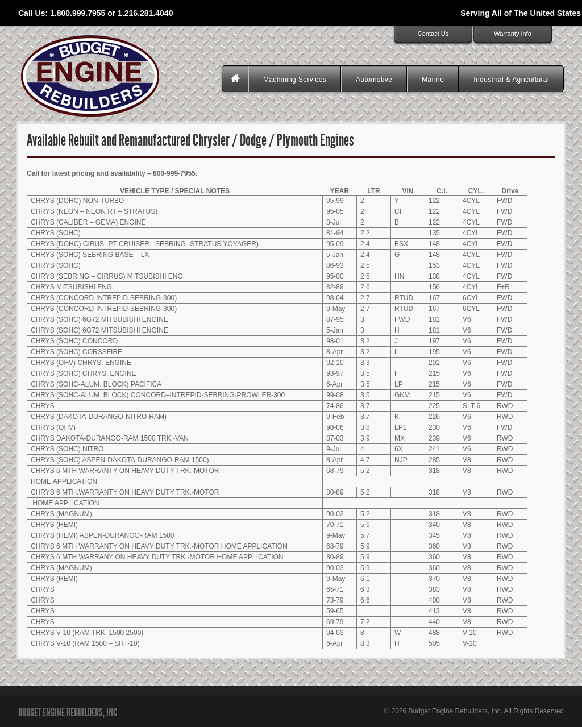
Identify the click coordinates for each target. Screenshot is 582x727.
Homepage (236, 79)
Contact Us (433, 33)
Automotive (374, 80)
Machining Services (294, 80)
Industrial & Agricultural (511, 80)
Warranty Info (512, 33)
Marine (433, 80)
